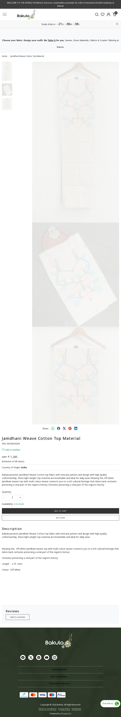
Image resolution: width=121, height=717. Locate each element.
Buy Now (60, 518)
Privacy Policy (64, 708)
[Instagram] (55, 657)
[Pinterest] (39, 657)
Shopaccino (66, 713)
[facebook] (58, 428)
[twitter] (64, 428)
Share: (45, 428)
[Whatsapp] (53, 428)
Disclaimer (76, 708)
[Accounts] (108, 14)
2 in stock (19, 503)
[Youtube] (47, 657)
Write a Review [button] (17, 617)
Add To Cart (60, 511)
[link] (97, 14)
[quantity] (12, 497)
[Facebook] (23, 657)
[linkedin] (76, 428)
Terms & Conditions (47, 708)
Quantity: (6, 491)
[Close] (117, 24)
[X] (31, 657)
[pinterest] (70, 428)
